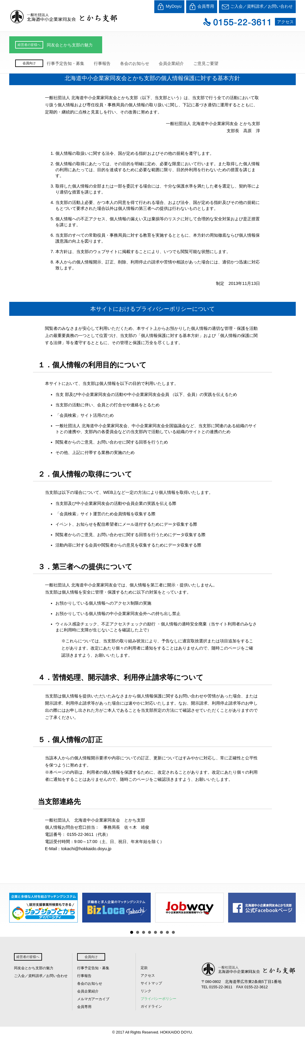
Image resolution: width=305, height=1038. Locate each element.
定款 (144, 968)
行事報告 (102, 63)
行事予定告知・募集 (65, 63)
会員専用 (201, 6)
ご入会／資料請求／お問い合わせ (257, 6)
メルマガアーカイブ (93, 999)
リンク (146, 991)
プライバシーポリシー (158, 999)
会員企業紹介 (171, 63)
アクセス (285, 21)
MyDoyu (169, 6)
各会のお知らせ (134, 63)
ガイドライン (151, 1006)
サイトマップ (151, 983)
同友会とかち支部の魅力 (70, 45)
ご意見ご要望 (205, 63)
